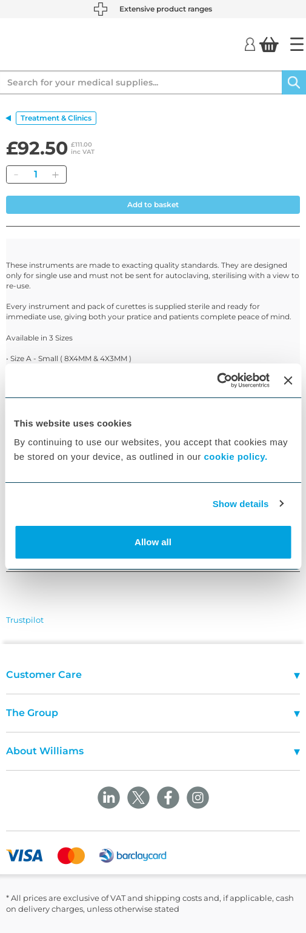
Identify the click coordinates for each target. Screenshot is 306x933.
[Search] (294, 82)
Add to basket (153, 204)
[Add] (55, 174)
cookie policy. (236, 456)
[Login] (250, 43)
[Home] (297, 44)
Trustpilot (25, 620)
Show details (241, 504)
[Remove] (16, 174)
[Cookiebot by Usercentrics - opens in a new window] (217, 380)
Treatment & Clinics (56, 117)
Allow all (153, 542)
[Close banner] (288, 380)
